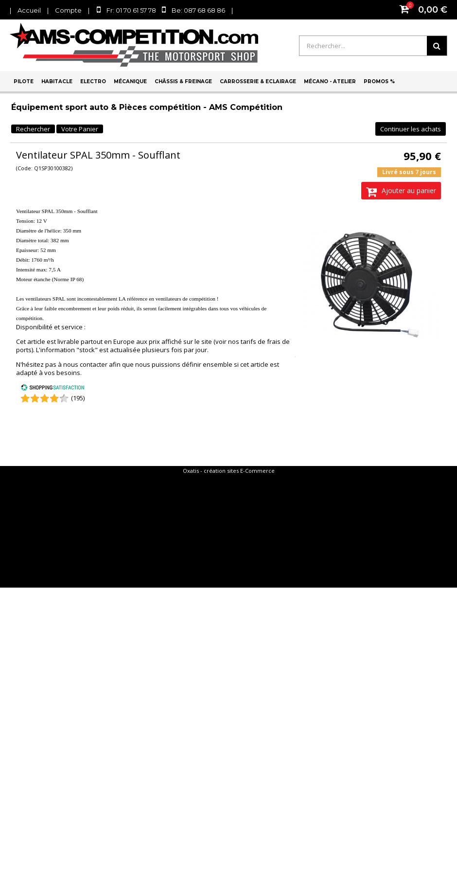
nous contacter (85, 364)
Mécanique (130, 81)
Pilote (24, 81)
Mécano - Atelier (330, 81)
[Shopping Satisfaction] (52, 388)
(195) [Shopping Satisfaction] (78, 398)
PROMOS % (379, 81)
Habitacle (56, 81)
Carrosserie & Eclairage (258, 81)
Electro (93, 81)
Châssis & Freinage (183, 81)
